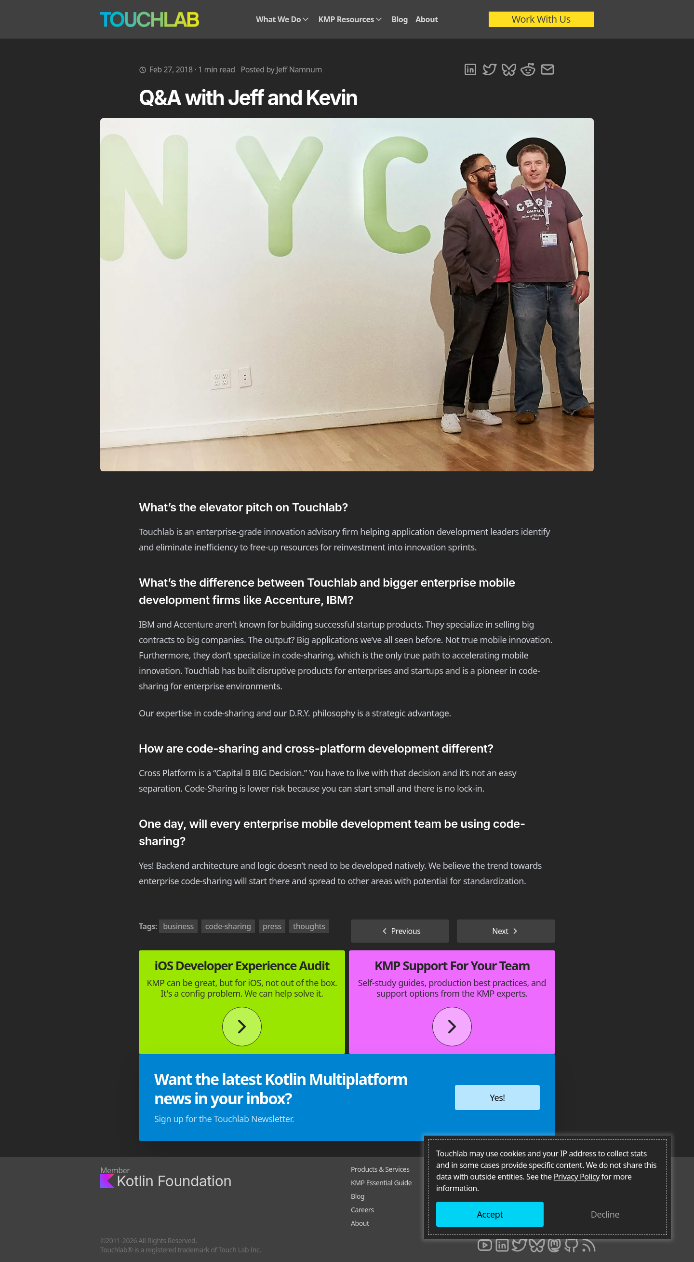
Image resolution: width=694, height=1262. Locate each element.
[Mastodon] (554, 1245)
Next (506, 931)
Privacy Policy (577, 1176)
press (272, 926)
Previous (400, 931)
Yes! (497, 1097)
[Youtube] (485, 1245)
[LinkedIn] (502, 1245)
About (426, 19)
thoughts (309, 926)
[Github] (571, 1245)
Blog (399, 19)
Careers (362, 1209)
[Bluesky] (537, 1245)
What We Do (283, 19)
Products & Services (380, 1169)
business (178, 926)
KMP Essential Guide (381, 1182)
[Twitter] (519, 1245)
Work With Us (541, 19)
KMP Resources (351, 19)
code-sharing (228, 926)
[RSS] (589, 1245)
